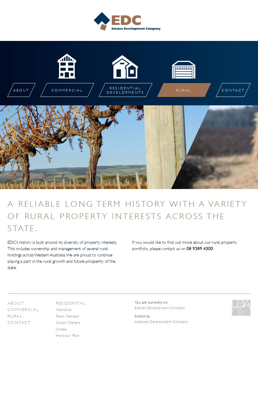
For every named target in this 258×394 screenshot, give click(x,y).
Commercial (23, 309)
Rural (15, 316)
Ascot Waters (68, 322)
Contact (19, 322)
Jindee (61, 329)
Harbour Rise (67, 335)
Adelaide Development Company (161, 319)
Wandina (63, 309)
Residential (71, 303)
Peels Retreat (67, 316)
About (16, 303)
